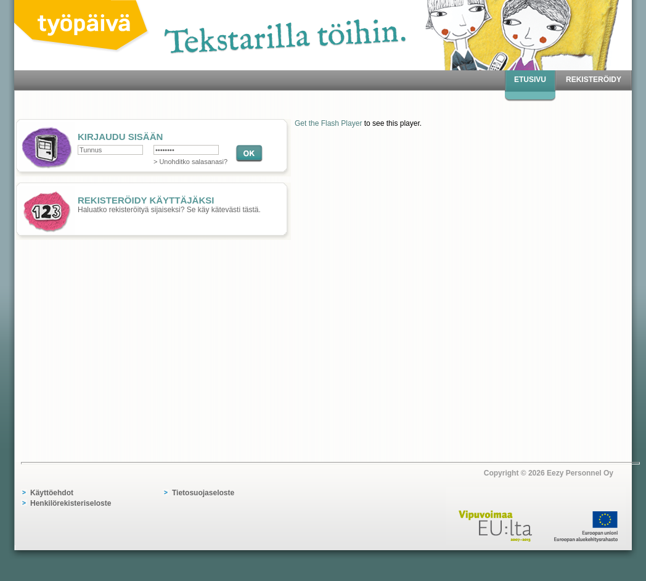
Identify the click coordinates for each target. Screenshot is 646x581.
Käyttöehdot (51, 492)
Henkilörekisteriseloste (70, 503)
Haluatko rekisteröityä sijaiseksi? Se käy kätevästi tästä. (152, 200)
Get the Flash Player (328, 123)
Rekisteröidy (593, 79)
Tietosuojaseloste (203, 492)
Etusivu (530, 79)
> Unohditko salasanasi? (190, 161)
